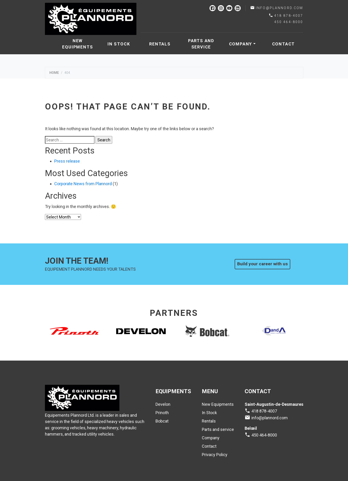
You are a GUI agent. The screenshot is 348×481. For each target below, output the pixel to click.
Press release (67, 161)
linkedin (238, 8)
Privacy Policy (214, 454)
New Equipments (77, 43)
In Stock (119, 43)
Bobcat (162, 421)
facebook (212, 8)
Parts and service (201, 43)
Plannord (91, 18)
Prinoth (162, 412)
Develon (162, 404)
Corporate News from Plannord (83, 183)
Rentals (160, 43)
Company (240, 43)
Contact (283, 43)
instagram (221, 8)
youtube (229, 8)
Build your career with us (262, 263)
